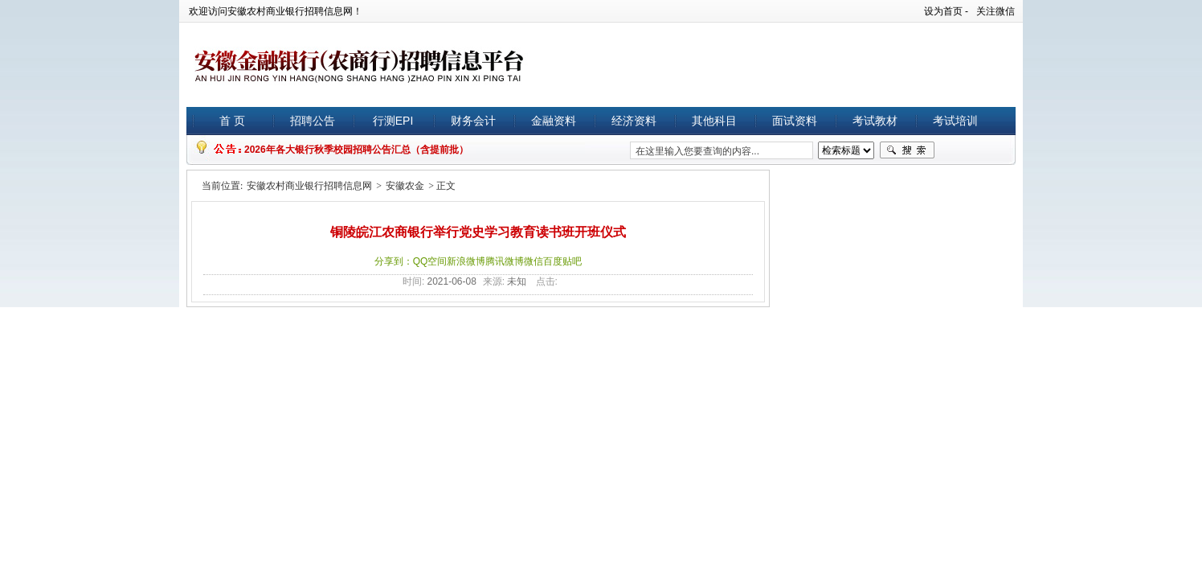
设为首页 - (946, 11)
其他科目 (714, 120)
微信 (533, 261)
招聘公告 (312, 120)
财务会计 (473, 120)
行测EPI (393, 120)
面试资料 (794, 120)
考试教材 (874, 120)
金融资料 (553, 120)
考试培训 (955, 120)
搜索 (907, 150)
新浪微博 (466, 261)
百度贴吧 (562, 261)
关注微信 (995, 11)
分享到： (393, 261)
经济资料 (633, 120)
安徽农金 (405, 185)
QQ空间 (430, 261)
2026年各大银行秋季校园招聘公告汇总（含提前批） (356, 149)
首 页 (232, 120)
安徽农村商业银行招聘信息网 (309, 185)
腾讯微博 (504, 261)
